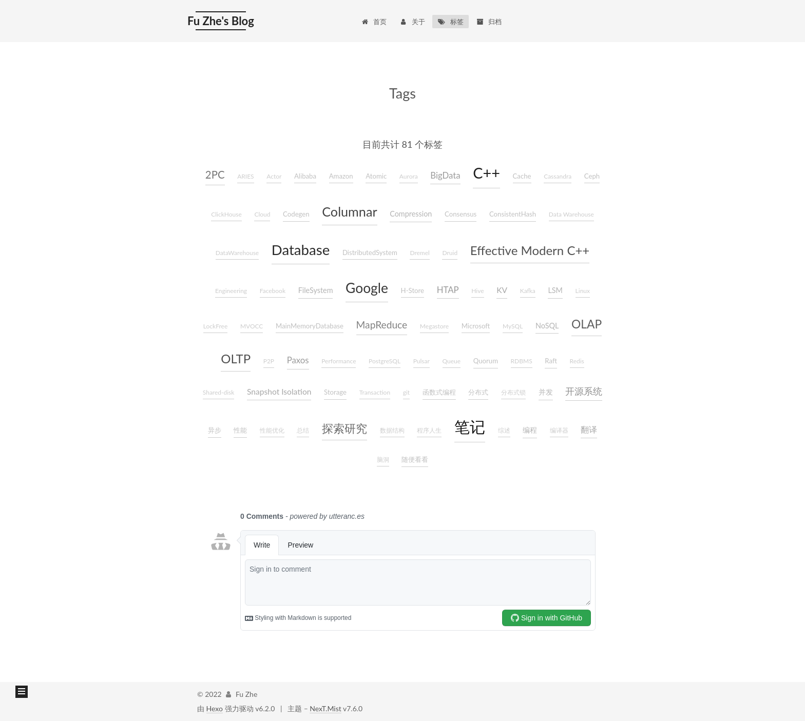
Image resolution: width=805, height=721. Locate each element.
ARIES (245, 176)
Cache (522, 176)
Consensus (460, 214)
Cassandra (557, 176)
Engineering (231, 291)
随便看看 (414, 459)
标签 (450, 21)
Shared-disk (219, 392)
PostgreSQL (384, 361)
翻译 (589, 429)
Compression (411, 213)
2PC (215, 174)
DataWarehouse (237, 253)
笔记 (469, 426)
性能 (240, 430)
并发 (546, 391)
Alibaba (305, 176)
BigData (445, 175)
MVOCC (251, 326)
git (406, 392)
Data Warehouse (571, 214)
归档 (489, 21)
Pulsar (421, 361)
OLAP (586, 324)
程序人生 (429, 430)
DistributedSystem (369, 252)
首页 (373, 21)
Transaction (374, 392)
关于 (412, 21)
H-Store (413, 290)
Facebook (272, 291)
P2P (268, 361)
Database (301, 249)
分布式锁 (513, 392)
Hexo (214, 708)
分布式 (478, 392)
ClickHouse (226, 214)
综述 (504, 430)
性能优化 (272, 430)
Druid (449, 253)
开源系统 (583, 391)
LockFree (215, 326)
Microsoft (476, 326)
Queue (452, 361)
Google (367, 288)
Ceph (592, 176)
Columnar (349, 211)
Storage (335, 392)
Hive (477, 291)
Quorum (485, 361)
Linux (583, 291)
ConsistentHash (512, 214)
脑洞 (383, 459)
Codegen (296, 214)
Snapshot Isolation (279, 391)
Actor (273, 176)
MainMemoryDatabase (309, 326)
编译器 (559, 430)
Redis (577, 361)
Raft (551, 361)
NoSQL (547, 325)
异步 (214, 430)
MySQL (513, 326)
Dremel (420, 253)
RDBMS (521, 361)
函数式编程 (439, 392)
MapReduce (382, 324)
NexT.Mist (325, 708)
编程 (530, 429)
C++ (486, 173)
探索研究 (344, 428)
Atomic (376, 176)
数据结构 (392, 430)
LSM (555, 290)
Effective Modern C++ (530, 250)
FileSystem (315, 290)
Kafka (527, 291)
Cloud (262, 214)
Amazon (341, 176)
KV (501, 290)
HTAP (448, 289)
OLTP (236, 358)
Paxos (298, 360)
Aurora (408, 176)
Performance (338, 361)
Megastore (434, 326)
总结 (303, 430)
